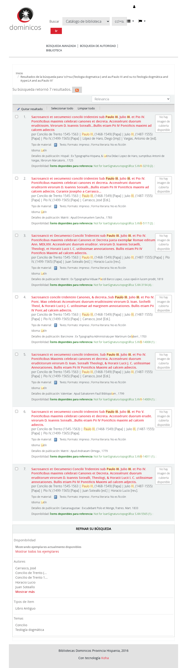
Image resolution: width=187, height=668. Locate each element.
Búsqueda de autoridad (98, 46)
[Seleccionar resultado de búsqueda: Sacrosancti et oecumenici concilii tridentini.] (16, 354)
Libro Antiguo (25, 608)
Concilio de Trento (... (31, 573)
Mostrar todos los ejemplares (37, 551)
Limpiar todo (86, 108)
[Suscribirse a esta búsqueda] (77, 90)
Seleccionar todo (62, 108)
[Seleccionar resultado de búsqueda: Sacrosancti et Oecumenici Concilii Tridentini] (16, 235)
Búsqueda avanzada (61, 46)
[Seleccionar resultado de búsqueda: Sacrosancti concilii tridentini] (16, 296)
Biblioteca (54, 50)
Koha (105, 658)
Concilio (21, 625)
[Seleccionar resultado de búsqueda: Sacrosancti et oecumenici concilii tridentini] (16, 116)
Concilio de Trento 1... (31, 577)
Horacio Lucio (25, 582)
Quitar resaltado (30, 109)
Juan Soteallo (25, 587)
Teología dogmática (29, 630)
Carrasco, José (25, 568)
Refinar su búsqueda (93, 529)
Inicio (19, 73)
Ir (56, 31)
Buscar (54, 22)
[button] (130, 21)
